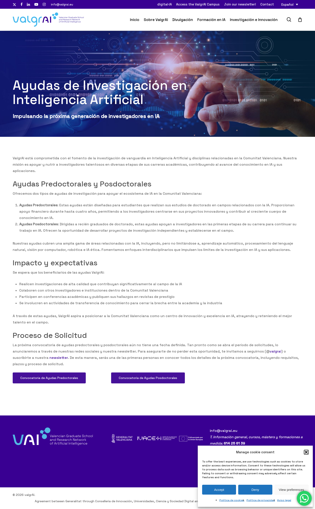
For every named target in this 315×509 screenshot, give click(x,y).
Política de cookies (231, 500)
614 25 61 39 (234, 443)
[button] (306, 452)
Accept (219, 490)
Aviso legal (284, 500)
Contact (267, 4)
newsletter (58, 362)
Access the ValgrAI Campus (198, 4)
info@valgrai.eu (62, 4)
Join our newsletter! (240, 4)
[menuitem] (289, 4)
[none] (290, 4)
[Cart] (300, 19)
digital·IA (164, 4)
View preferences (291, 490)
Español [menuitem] (287, 4)
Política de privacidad (261, 500)
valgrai (275, 356)
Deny (255, 490)
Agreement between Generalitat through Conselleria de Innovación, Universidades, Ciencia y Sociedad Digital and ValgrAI (123, 501)
